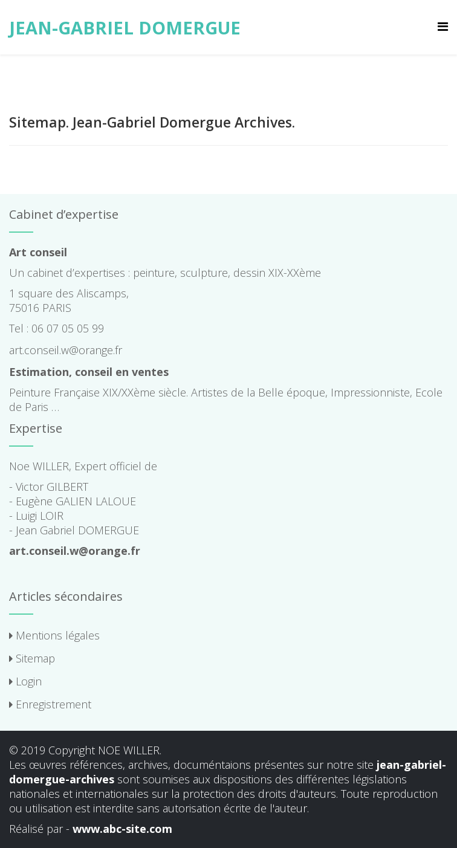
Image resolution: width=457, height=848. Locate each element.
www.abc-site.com (122, 828)
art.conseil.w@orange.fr (65, 350)
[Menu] (443, 26)
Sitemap (32, 658)
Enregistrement (50, 704)
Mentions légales (54, 635)
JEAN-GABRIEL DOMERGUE (125, 27)
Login (25, 681)
